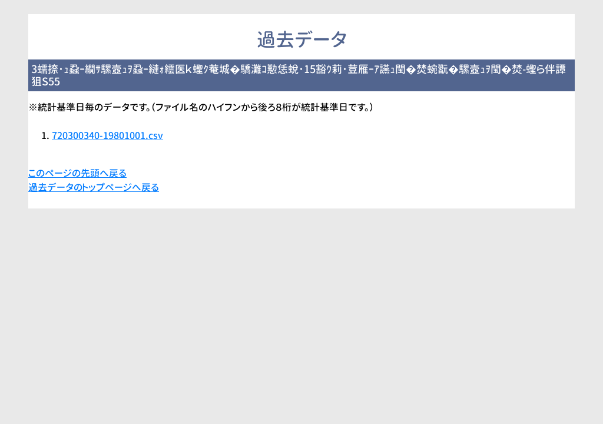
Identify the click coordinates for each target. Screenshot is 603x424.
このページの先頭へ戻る (77, 173)
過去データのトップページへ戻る (93, 187)
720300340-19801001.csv (107, 135)
